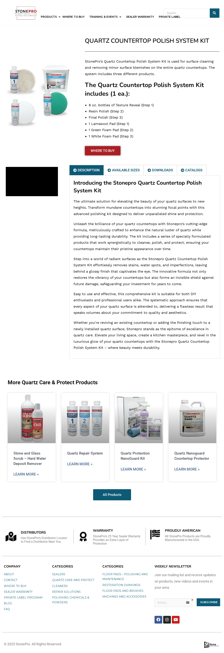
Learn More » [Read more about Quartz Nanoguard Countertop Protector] (187, 469)
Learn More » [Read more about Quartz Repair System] (79, 464)
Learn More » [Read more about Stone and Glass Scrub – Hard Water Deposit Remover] (26, 474)
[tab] (86, 170)
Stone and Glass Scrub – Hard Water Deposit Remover (29, 458)
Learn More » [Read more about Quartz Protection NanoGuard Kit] (133, 469)
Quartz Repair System (85, 453)
